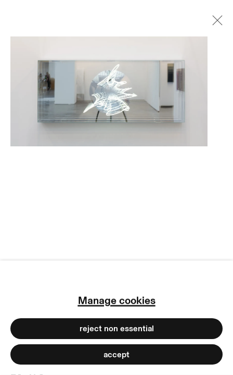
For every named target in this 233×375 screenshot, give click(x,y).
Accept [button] (116, 354)
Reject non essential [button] (117, 328)
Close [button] (215, 23)
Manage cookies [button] (117, 300)
